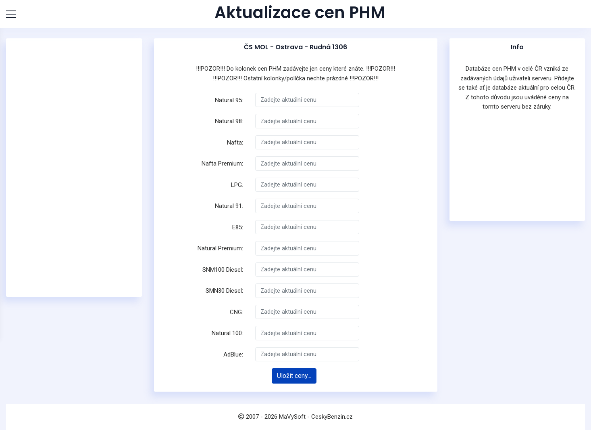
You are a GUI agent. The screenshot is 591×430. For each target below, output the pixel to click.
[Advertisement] (74, 167)
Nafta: (235, 142)
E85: (237, 227)
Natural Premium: (220, 248)
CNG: (236, 312)
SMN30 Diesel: (224, 290)
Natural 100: (227, 333)
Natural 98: (229, 121)
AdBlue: (233, 354)
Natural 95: (229, 100)
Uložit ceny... (294, 376)
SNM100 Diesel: (222, 269)
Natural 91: (229, 206)
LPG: (237, 185)
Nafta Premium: (222, 163)
